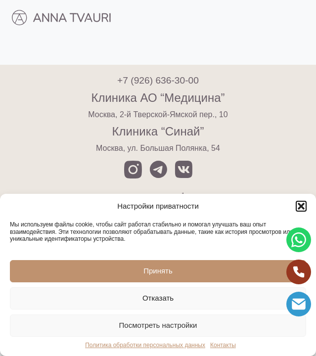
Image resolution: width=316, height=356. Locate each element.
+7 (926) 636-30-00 (158, 80)
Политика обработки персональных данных (145, 345)
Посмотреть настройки (158, 325)
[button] (301, 206)
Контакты (223, 345)
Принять (158, 271)
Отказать (158, 298)
